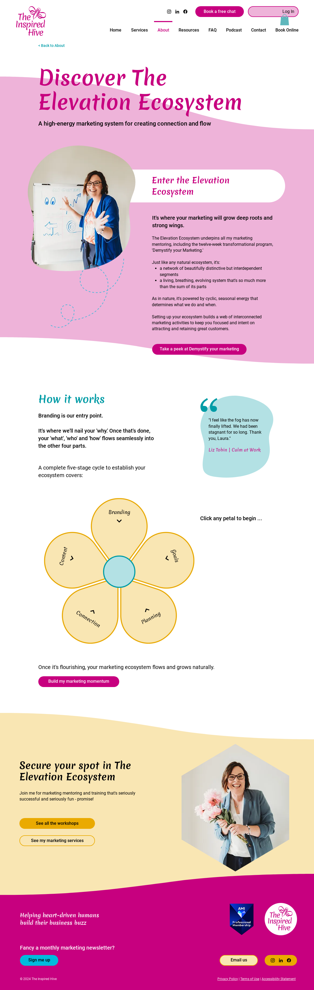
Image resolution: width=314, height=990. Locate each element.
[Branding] (119, 515)
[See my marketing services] (57, 840)
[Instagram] (169, 11)
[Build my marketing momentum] (78, 681)
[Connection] (89, 616)
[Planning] (149, 615)
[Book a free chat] (219, 11)
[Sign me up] (39, 960)
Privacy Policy (227, 979)
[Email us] (239, 960)
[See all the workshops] (57, 823)
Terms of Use (249, 979)
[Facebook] (185, 11)
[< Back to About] (57, 45)
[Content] (67, 556)
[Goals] (173, 556)
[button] (284, 19)
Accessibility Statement (279, 979)
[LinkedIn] (177, 11)
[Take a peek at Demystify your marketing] (199, 349)
